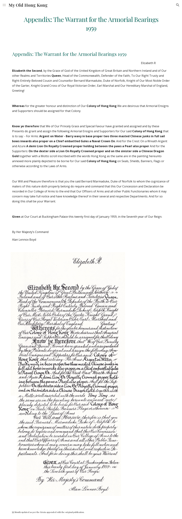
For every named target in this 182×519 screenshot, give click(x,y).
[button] (4, 5)
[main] (91, 23)
